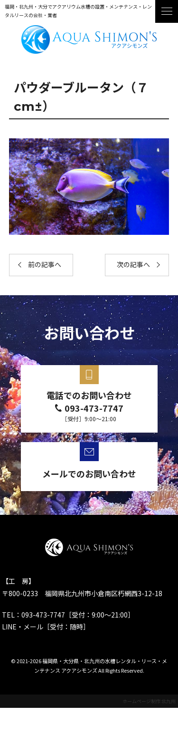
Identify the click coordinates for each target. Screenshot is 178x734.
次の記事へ (133, 265)
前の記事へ (44, 265)
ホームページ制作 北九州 (149, 701)
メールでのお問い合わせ (89, 473)
